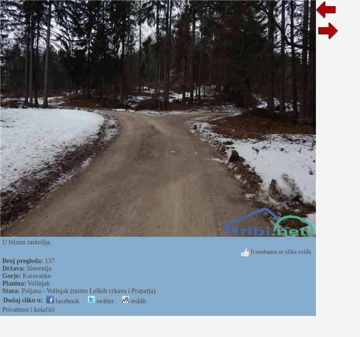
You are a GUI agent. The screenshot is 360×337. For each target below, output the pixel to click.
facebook (63, 301)
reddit (134, 301)
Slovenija (39, 268)
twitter (101, 301)
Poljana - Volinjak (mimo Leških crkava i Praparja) (89, 290)
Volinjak (39, 283)
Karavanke (36, 275)
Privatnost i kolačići (28, 309)
